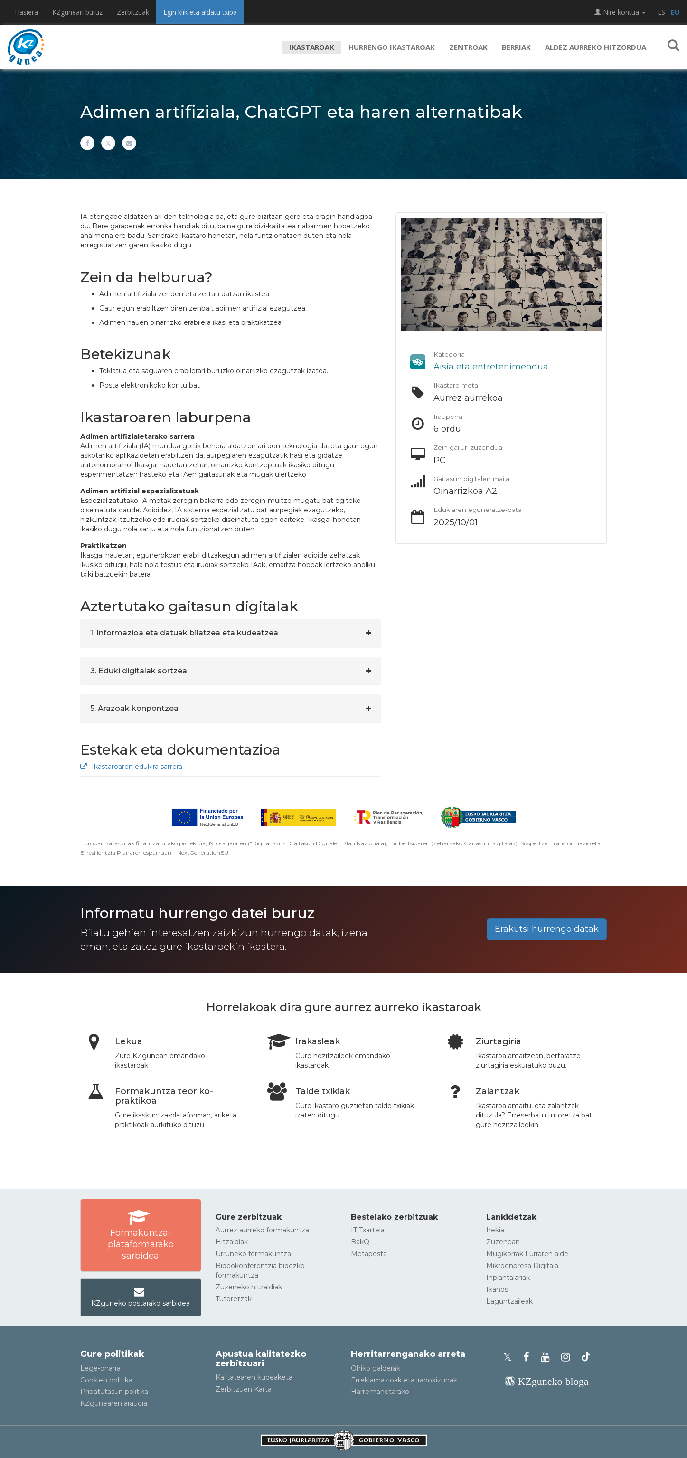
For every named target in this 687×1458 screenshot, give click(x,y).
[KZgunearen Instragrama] (568, 1357)
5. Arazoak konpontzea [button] (134, 708)
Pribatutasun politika (114, 1391)
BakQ (360, 1242)
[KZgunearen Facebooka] (529, 1357)
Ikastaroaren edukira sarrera (131, 766)
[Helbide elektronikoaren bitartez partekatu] (129, 143)
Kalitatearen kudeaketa (254, 1377)
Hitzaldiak (232, 1242)
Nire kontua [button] (620, 12)
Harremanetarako (380, 1391)
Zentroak (468, 47)
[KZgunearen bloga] (547, 1381)
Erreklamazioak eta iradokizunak (404, 1380)
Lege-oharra (100, 1368)
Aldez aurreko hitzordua (595, 47)
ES (661, 12)
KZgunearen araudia (113, 1403)
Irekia (495, 1230)
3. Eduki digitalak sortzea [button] (138, 670)
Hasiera (26, 12)
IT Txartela (368, 1230)
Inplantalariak (508, 1277)
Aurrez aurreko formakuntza (262, 1230)
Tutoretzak (234, 1299)
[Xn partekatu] (108, 143)
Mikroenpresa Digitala (522, 1265)
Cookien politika (106, 1380)
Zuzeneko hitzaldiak (249, 1287)
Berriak (516, 47)
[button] (673, 47)
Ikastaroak (311, 47)
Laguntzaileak (509, 1301)
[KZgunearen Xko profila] (510, 1357)
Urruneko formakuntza (253, 1254)
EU (675, 12)
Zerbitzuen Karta (244, 1389)
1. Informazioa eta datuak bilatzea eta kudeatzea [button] (184, 632)
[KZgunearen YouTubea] (548, 1357)
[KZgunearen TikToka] (586, 1357)
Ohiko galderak (375, 1368)
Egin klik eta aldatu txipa (200, 12)
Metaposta (369, 1254)
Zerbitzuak (133, 12)
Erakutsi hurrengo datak (547, 929)
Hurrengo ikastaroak (391, 47)
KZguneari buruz (77, 12)
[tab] (231, 633)
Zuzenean (503, 1242)
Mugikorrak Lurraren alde (527, 1254)
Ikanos (497, 1289)
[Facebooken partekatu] (87, 143)
